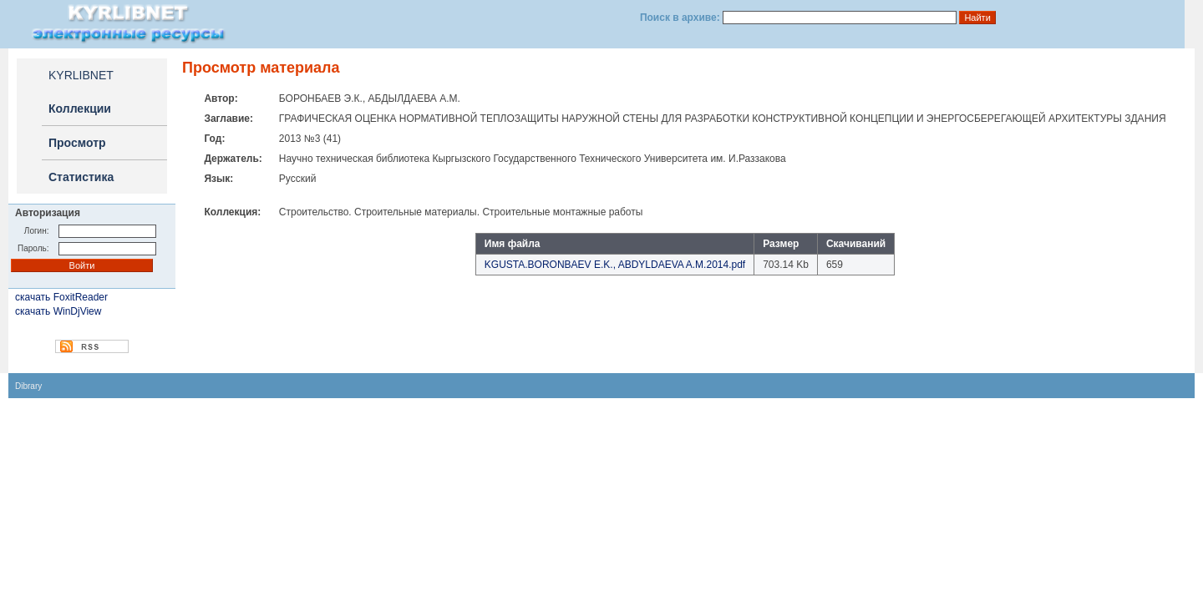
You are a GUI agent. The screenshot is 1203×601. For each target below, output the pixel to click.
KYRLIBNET (81, 75)
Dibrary (28, 386)
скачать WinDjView (58, 311)
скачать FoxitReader (61, 297)
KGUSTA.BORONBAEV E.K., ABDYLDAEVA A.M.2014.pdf (615, 264)
